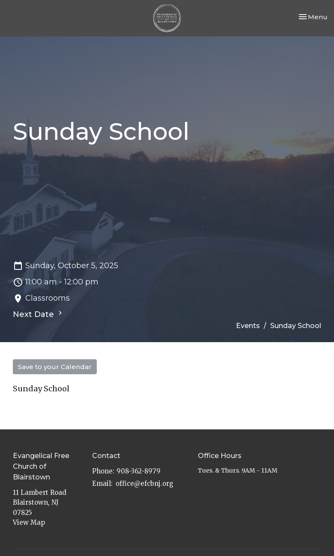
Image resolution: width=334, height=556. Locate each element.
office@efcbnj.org (144, 483)
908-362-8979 (138, 471)
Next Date (38, 314)
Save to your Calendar (55, 367)
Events (248, 326)
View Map (29, 522)
